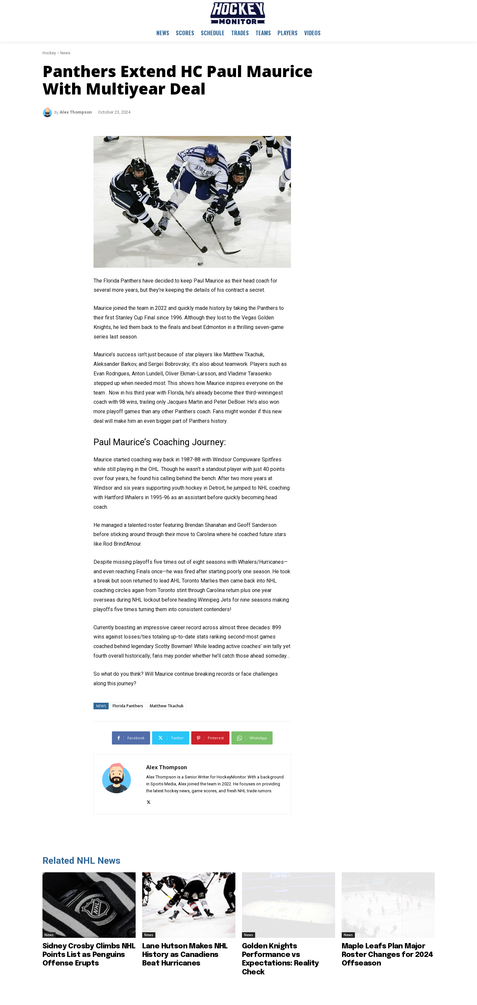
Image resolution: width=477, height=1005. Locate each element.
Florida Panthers (128, 706)
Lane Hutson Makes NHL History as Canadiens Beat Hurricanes (185, 955)
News (65, 53)
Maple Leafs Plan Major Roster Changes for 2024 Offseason (387, 955)
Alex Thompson (76, 112)
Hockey (49, 53)
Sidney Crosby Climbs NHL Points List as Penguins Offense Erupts (89, 955)
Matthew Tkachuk (167, 706)
